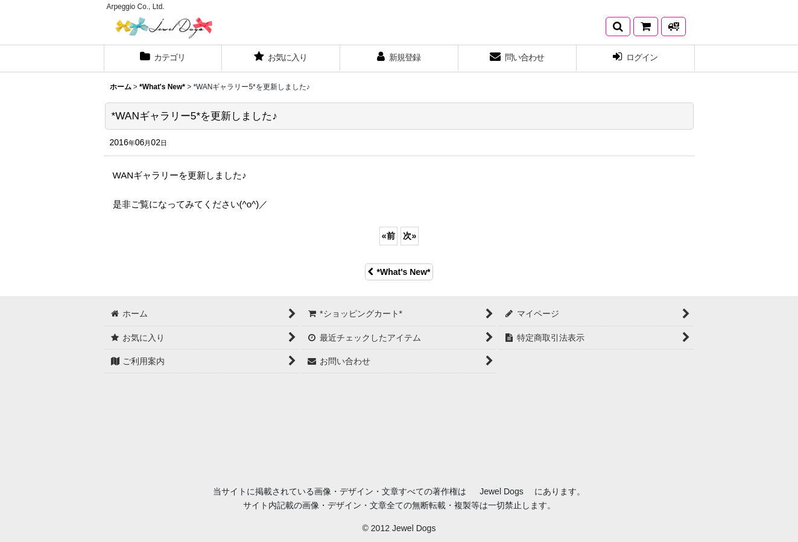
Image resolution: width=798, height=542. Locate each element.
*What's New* (398, 272)
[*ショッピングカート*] (645, 26)
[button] (618, 26)
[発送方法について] (673, 26)
